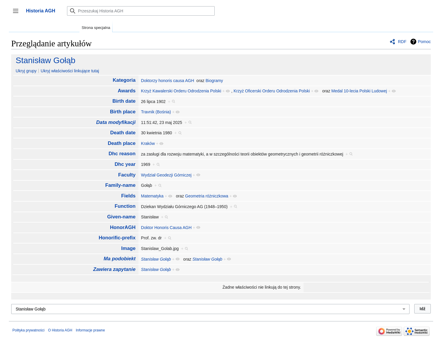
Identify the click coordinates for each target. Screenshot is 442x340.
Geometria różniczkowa (206, 196)
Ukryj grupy (26, 70)
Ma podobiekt (120, 258)
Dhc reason (122, 153)
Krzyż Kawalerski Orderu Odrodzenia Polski (181, 91)
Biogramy (214, 80)
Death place (122, 143)
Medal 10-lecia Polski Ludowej (359, 91)
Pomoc (424, 41)
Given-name (121, 217)
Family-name (120, 185)
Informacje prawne (90, 330)
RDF (402, 41)
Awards (127, 91)
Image (128, 248)
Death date (123, 132)
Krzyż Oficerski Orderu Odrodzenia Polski (272, 91)
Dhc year (125, 164)
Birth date (124, 101)
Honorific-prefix (117, 238)
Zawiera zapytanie (114, 269)
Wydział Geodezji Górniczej (166, 175)
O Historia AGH (60, 330)
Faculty (127, 175)
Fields (128, 196)
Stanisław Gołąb (45, 60)
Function (125, 206)
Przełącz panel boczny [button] (17, 13)
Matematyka (152, 196)
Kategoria (124, 80)
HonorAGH (123, 227)
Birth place (123, 112)
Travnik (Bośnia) (156, 111)
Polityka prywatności (28, 330)
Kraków (148, 143)
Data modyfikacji (116, 122)
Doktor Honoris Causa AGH (166, 227)
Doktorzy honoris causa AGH (167, 80)
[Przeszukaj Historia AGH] (141, 11)
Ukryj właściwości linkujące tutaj (70, 70)
